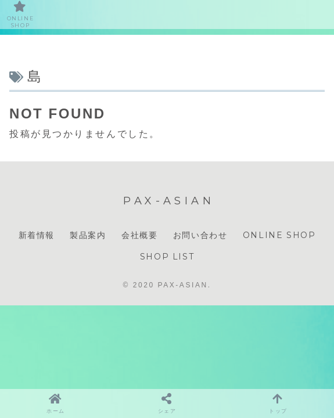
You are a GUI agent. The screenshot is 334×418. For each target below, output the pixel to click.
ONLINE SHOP (279, 235)
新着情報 (37, 235)
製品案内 (88, 235)
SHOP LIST (167, 256)
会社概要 (139, 235)
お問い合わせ (200, 235)
